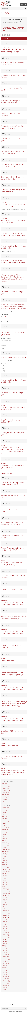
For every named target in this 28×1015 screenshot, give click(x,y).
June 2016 (4, 882)
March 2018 (5, 921)
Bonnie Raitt (3, 463)
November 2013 (6, 825)
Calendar (6, 13)
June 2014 (4, 838)
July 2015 (4, 862)
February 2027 (5, 796)
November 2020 (6, 980)
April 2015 (4, 856)
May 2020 (4, 969)
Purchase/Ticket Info (6, 473)
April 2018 (4, 923)
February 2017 (5, 897)
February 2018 (5, 919)
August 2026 (5, 785)
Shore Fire (3, 405)
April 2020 (4, 967)
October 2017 (5, 912)
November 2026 (6, 790)
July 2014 (4, 840)
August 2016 (5, 886)
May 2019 (4, 947)
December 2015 (6, 871)
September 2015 (6, 866)
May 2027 (4, 801)
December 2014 (6, 849)
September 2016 (6, 888)
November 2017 (6, 913)
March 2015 (5, 855)
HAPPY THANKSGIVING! (9, 745)
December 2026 (6, 792)
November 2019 (6, 958)
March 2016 (5, 877)
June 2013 (4, 816)
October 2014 (5, 845)
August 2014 (5, 842)
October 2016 (5, 890)
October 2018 (5, 934)
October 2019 (5, 956)
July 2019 (4, 950)
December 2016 (6, 893)
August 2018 (5, 930)
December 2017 (6, 915)
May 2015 (4, 858)
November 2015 (6, 869)
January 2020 (5, 961)
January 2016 (5, 873)
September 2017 (6, 910)
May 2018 (4, 925)
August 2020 (5, 974)
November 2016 (6, 891)
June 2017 (4, 904)
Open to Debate (4, 273)
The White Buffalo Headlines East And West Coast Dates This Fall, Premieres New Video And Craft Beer (14, 306)
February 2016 (5, 875)
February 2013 (5, 809)
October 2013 (5, 823)
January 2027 (5, 794)
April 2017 (4, 901)
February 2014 (5, 831)
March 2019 (5, 943)
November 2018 (6, 936)
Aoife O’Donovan (5, 768)
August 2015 (5, 864)
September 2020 (6, 976)
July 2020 (4, 972)
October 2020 (5, 978)
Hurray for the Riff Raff (6, 47)
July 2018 (4, 928)
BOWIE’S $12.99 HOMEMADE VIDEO (13, 357)
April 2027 (4, 799)
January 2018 (5, 917)
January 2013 (5, 807)
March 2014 (5, 833)
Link (6, 317)
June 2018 (4, 926)
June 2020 (4, 971)
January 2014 (5, 829)
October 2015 (5, 867)
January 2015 (5, 851)
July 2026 (4, 783)
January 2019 (5, 939)
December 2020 (6, 982)
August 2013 (5, 820)
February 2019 (5, 941)
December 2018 (6, 937)
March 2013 (5, 810)
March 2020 (5, 965)
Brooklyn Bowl (4, 600)
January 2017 (5, 895)
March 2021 (5, 987)
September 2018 (6, 932)
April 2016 (4, 879)
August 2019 (5, 952)
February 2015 (5, 853)
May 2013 (4, 814)
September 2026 (6, 786)
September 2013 (6, 821)
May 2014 (4, 836)
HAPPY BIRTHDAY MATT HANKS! (12, 590)
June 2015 (4, 860)
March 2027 (5, 798)
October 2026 (5, 788)
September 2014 (6, 844)
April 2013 (4, 812)
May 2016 (4, 880)
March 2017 (5, 899)
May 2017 (4, 902)
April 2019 (4, 945)
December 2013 (6, 827)
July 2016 (4, 884)
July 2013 (4, 818)
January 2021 (5, 983)
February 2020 (5, 963)
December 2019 (6, 959)
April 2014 (4, 834)
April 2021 (4, 989)
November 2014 (6, 847)
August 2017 (5, 908)
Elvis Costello (4, 202)
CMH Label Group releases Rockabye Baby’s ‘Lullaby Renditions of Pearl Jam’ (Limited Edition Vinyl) (14, 704)
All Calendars (5, 38)
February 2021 (5, 985)
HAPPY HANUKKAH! (8, 660)
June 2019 (4, 948)
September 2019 (6, 954)
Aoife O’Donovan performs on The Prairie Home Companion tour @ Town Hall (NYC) (13, 773)
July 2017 (4, 906)
